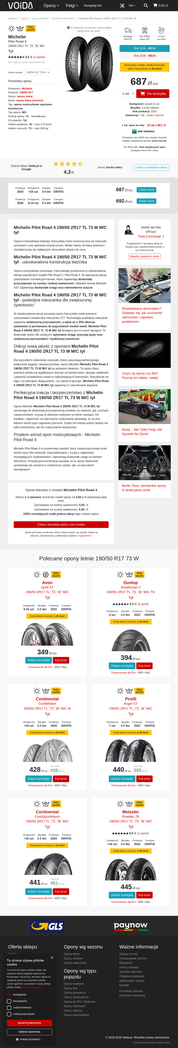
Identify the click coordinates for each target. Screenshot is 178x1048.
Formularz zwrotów (131, 991)
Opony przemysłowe (76, 1014)
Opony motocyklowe (76, 997)
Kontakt (124, 985)
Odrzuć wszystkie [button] (29, 1031)
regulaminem (85, 535)
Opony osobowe (74, 983)
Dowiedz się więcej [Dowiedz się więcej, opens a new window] (31, 987)
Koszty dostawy (129, 967)
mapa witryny (139, 1042)
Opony (52, 5)
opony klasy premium (29, 100)
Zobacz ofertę (146, 189)
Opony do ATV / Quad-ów (79, 1001)
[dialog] (29, 999)
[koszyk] (160, 5)
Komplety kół (93, 5)
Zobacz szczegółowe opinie (151, 167)
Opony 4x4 (70, 988)
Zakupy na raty (128, 953)
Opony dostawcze (75, 992)
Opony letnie (71, 953)
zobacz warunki (155, 115)
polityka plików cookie (159, 1042)
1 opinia (143, 833)
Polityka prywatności (132, 976)
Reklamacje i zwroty (131, 980)
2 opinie (39, 57)
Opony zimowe (73, 958)
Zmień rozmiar (15, 72)
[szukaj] (146, 5)
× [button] (51, 957)
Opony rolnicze (73, 1010)
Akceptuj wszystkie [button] (29, 1022)
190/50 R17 (26, 92)
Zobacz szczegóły (39, 660)
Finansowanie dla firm (40, 667)
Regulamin (126, 962)
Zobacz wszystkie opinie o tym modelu (61, 524)
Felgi (72, 5)
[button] (29, 1039)
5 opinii (143, 604)
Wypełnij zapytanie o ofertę (144, 256)
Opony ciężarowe (74, 1006)
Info (132, 5)
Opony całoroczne (75, 962)
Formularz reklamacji (132, 995)
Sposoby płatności (130, 971)
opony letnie (25, 96)
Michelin (27, 88)
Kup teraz (61, 660)
